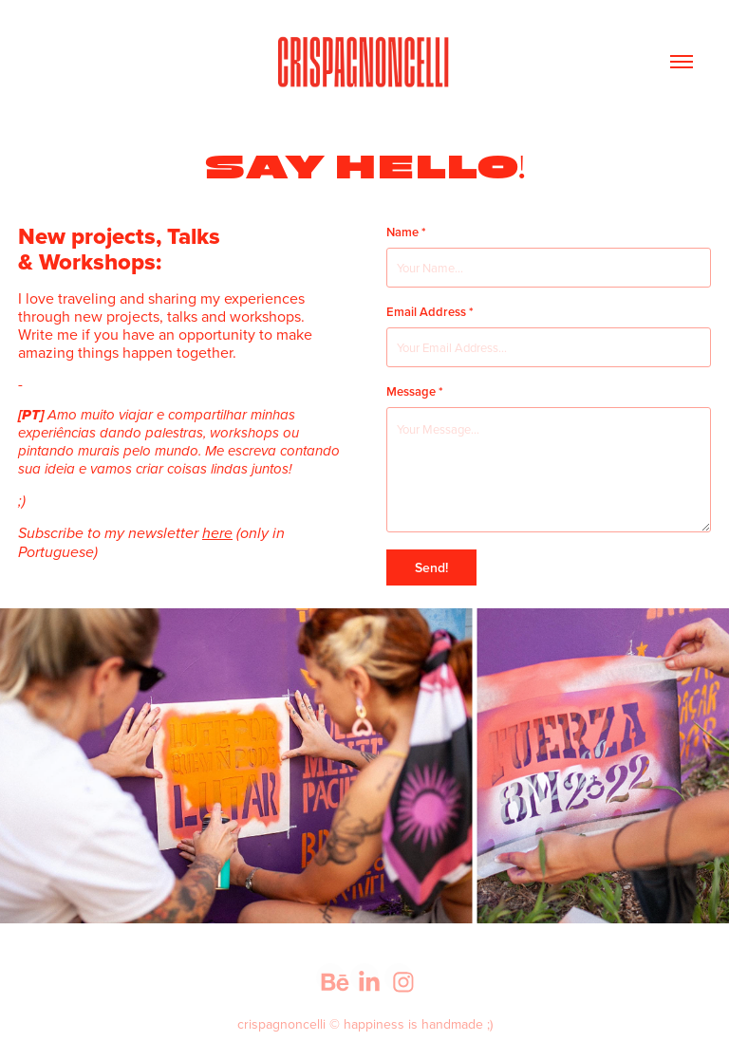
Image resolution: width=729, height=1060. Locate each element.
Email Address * (430, 312)
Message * (414, 392)
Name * (406, 232)
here (217, 534)
